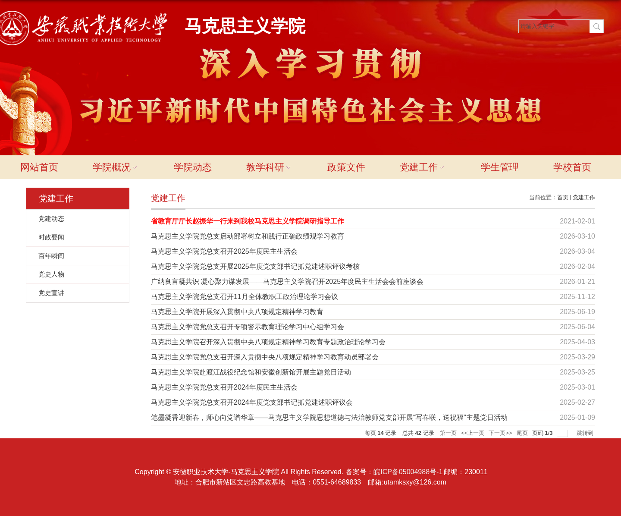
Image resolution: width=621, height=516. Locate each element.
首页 (562, 197)
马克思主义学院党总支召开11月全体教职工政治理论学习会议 (244, 296)
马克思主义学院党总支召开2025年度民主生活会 (224, 251)
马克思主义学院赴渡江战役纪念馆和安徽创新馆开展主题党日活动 (251, 372)
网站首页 (39, 167)
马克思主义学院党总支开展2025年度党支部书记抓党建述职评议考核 (255, 266)
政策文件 (346, 167)
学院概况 (116, 167)
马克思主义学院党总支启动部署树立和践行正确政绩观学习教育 (247, 236)
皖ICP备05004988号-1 (407, 471)
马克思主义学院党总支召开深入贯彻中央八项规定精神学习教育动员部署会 (265, 357)
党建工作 (423, 167)
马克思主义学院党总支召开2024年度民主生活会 (224, 387)
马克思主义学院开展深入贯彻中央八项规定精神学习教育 (237, 311)
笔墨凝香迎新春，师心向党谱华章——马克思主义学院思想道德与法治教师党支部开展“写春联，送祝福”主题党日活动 (329, 417)
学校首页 (572, 167)
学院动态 (193, 167)
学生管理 (500, 167)
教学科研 (269, 167)
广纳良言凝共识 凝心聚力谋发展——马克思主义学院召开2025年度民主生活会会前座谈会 (287, 281)
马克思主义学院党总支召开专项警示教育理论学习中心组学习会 (247, 326)
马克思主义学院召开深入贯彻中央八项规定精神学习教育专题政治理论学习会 (268, 342)
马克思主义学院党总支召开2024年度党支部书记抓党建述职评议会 (252, 402)
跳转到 (586, 433)
